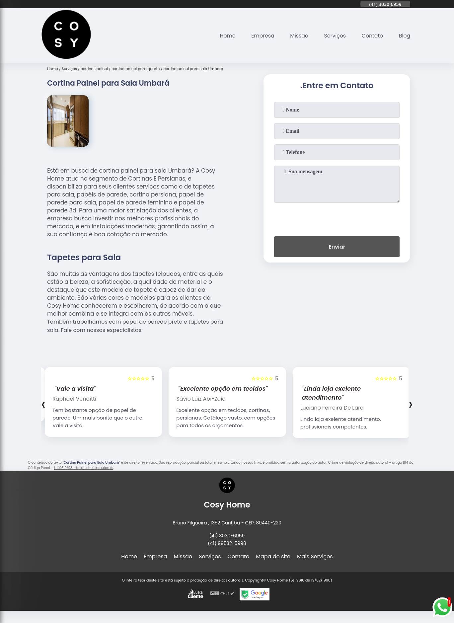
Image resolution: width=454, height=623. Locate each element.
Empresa (261, 35)
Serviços (334, 35)
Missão (298, 35)
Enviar (337, 247)
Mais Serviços (315, 556)
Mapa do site (273, 556)
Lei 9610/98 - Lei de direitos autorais (83, 467)
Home (225, 35)
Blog (404, 35)
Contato (372, 35)
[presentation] (336, 218)
